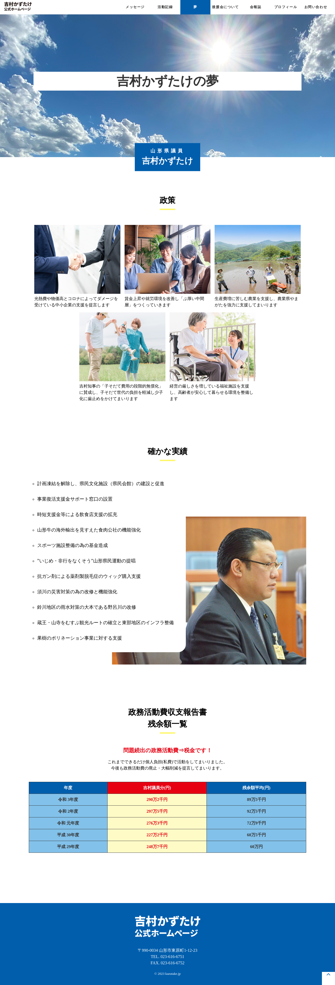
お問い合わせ (315, 7)
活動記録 (165, 7)
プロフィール (285, 7)
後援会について (225, 7)
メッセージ (135, 7)
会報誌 (255, 7)
